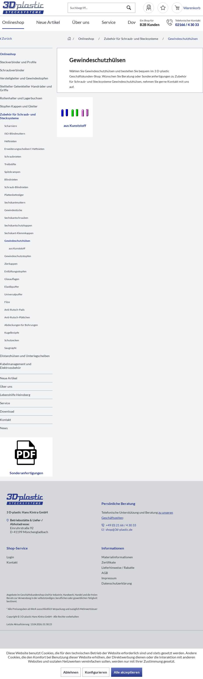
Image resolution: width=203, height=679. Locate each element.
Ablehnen (70, 672)
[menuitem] (150, 7)
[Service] (109, 22)
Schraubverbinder (12, 70)
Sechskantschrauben (16, 217)
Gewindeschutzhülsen (17, 240)
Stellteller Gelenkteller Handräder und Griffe (26, 88)
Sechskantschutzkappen (18, 225)
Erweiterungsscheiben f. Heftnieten (24, 148)
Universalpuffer (13, 294)
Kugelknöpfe (11, 332)
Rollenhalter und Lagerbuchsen (21, 98)
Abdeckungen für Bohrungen (21, 325)
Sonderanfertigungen (26, 457)
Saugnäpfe (10, 348)
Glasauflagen (11, 279)
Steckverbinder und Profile (18, 62)
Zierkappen (11, 263)
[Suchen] (128, 8)
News (4, 428)
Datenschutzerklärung (117, 583)
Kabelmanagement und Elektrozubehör (15, 365)
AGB (105, 573)
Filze (7, 302)
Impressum (109, 578)
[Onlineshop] (13, 22)
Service (5, 403)
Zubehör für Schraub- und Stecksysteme (18, 116)
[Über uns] (80, 22)
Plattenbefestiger (14, 194)
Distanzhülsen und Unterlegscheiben (25, 356)
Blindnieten (11, 179)
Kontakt (5, 420)
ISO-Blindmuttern (14, 133)
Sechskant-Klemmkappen (18, 233)
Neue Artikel (8, 378)
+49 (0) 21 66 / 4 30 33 (121, 525)
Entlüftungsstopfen (15, 271)
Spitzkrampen (12, 171)
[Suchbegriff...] (101, 8)
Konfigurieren (96, 672)
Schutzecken (11, 340)
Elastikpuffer (11, 286)
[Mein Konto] (150, 7)
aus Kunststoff (17, 248)
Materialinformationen (117, 557)
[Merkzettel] (163, 7)
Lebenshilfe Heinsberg (15, 395)
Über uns (6, 386)
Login (10, 557)
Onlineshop (8, 54)
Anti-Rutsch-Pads (14, 309)
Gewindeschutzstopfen (17, 256)
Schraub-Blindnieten (16, 187)
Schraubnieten (12, 156)
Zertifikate (109, 562)
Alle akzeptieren (127, 672)
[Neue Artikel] (48, 22)
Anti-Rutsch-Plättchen (17, 317)
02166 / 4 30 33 (187, 25)
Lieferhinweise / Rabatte (118, 567)
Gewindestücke (13, 210)
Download (7, 411)
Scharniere (10, 126)
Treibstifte (10, 164)
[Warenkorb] (177, 7)
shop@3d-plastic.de (119, 529)
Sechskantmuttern (14, 202)
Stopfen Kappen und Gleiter (19, 106)
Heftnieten (10, 141)
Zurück (6, 38)
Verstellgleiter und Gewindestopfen (24, 78)
